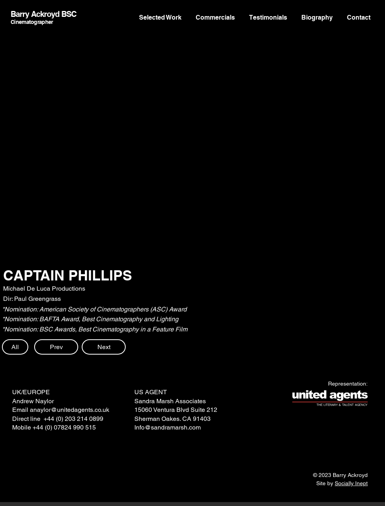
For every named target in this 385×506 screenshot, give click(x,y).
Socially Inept (351, 483)
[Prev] (56, 347)
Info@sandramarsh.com (167, 427)
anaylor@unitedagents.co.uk (69, 409)
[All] (15, 347)
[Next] (104, 347)
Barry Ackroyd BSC (43, 14)
